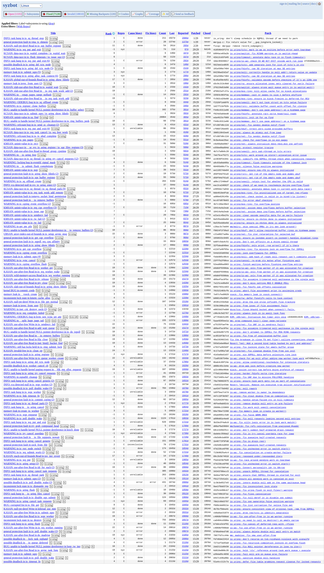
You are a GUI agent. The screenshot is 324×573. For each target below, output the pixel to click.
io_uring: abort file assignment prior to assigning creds (266, 290)
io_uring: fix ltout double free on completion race (262, 395)
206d (185, 75)
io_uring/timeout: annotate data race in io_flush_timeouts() (267, 57)
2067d (185, 531)
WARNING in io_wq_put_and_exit (22, 49)
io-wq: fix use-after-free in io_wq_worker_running (261, 516)
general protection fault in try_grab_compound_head (31, 426)
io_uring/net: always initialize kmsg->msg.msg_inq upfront (266, 143)
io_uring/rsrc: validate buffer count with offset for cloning (268, 106)
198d (185, 83)
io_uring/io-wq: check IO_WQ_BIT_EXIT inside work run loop (266, 60)
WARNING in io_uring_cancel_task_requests (28, 501)
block (95, 369)
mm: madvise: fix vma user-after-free (253, 535)
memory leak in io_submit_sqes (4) (22, 256)
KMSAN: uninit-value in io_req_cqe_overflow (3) (30, 207)
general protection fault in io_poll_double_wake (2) (31, 531)
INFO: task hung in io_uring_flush (22, 523)
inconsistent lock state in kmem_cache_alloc (27, 298)
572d (185, 173)
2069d (185, 516)
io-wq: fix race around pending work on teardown (260, 459)
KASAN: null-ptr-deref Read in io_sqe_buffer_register (32, 45)
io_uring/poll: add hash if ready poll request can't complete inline (273, 256)
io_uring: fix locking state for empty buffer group (262, 347)
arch (47, 320)
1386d (185, 335)
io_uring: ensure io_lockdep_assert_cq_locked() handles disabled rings (274, 237)
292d (185, 94)
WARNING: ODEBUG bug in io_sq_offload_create (31, 102)
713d (185, 207)
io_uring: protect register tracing (251, 147)
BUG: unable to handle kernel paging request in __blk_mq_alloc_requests (42, 369)
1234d (185, 256)
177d (185, 72)
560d (185, 147)
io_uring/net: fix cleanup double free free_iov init (262, 350)
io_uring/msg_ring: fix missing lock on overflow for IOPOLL (267, 249)
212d (185, 68)
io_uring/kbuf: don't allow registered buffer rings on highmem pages (273, 230)
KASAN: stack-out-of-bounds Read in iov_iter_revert (32, 456)
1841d (185, 395)
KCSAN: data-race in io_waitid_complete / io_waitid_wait (34, 53)
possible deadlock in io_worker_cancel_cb (26, 365)
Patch (268, 33)
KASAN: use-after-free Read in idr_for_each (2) (29, 467)
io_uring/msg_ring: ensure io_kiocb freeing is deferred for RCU (269, 98)
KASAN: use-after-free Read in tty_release (26, 279)
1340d (185, 350)
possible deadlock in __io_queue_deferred (26, 542)
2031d (185, 512)
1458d (185, 339)
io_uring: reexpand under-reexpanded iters (256, 456)
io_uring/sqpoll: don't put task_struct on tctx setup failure (268, 102)
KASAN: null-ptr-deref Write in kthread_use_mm (30, 508)
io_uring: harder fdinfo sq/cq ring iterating (258, 373)
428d (185, 136)
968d (185, 230)
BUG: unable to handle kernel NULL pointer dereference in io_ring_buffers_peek (46, 121)
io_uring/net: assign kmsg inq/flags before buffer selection (267, 207)
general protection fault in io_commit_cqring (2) (29, 399)
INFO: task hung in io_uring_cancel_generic (27, 441)
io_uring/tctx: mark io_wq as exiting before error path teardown (270, 49)
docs (313, 3)
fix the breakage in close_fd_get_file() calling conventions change (272, 339)
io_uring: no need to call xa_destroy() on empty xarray (264, 520)
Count (162, 33)
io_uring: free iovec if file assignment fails (258, 305)
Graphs (137, 14)
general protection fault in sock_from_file (25, 444)
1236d (185, 275)
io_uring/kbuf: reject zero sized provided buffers (261, 128)
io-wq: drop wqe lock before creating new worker (260, 365)
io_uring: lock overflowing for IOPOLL (253, 252)
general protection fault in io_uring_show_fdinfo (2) (31, 173)
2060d (185, 467)
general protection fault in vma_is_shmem (26, 42)
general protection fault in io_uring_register (26, 354)
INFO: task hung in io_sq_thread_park (24, 474)
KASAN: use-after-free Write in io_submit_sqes (29, 512)
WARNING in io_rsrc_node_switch (22, 448)
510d (185, 143)
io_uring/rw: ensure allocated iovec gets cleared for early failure (272, 83)
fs (46, 38)
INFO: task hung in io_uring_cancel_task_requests (30, 471)
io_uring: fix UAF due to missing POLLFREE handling (262, 377)
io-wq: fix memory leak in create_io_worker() (258, 410)
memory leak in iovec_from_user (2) (23, 83)
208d (185, 79)
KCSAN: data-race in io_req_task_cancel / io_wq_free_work (36, 132)
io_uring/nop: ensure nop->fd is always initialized (262, 170)
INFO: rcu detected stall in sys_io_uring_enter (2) (30, 185)
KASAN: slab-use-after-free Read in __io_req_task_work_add (36, 98)
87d (186, 49)
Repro (121, 33)
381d (185, 109)
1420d (185, 283)
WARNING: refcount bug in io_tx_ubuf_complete (30, 136)
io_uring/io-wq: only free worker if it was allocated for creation (271, 267)
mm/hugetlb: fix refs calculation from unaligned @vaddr (264, 426)
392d (185, 113)
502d (185, 151)
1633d (185, 358)
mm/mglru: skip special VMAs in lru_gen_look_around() (263, 226)
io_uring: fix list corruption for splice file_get (261, 505)
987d (185, 234)
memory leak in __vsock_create (20, 294)
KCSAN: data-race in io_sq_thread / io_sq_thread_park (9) (35, 188)
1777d (185, 403)
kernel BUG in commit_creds (19, 290)
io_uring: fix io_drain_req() (248, 441)
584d (185, 128)
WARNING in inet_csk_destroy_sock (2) (25, 309)
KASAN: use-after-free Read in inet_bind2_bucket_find (33, 343)
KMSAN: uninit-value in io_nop (21, 170)
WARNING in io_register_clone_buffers (25, 106)
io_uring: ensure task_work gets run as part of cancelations (267, 380)
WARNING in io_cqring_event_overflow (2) (27, 203)
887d (185, 226)
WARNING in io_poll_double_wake (23, 418)
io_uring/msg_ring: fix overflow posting (255, 203)
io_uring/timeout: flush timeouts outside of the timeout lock (268, 162)
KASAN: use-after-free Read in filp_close (26, 339)
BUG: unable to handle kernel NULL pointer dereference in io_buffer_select (44, 109)
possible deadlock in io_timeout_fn (22, 561)
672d (185, 192)
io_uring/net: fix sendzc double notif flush (257, 124)
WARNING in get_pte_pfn (18, 226)
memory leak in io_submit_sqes (20, 554)
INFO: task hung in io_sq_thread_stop (24, 38)
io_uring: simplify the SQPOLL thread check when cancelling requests (273, 158)
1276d (185, 313)
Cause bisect (135, 33)
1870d (185, 388)
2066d (185, 482)
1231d (185, 252)
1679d (185, 392)
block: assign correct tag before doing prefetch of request (267, 369)
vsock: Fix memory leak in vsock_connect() (256, 294)
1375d (185, 42)
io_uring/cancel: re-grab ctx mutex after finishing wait (265, 260)
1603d (185, 377)
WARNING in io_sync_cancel (20, 260)
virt (45, 294)
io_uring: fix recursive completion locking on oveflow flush (267, 542)
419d (185, 132)
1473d (185, 347)
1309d (185, 320)
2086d (185, 38)
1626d (185, 365)
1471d (185, 331)
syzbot (10, 5)
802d (185, 215)
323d (185, 98)
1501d (185, 305)
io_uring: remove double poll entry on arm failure (261, 403)
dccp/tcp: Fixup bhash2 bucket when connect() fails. (262, 309)
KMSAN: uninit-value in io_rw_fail (22, 222)
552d (185, 170)
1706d (185, 362)
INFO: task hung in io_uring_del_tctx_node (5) (28, 68)
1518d (185, 301)
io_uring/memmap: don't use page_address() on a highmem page (267, 109)
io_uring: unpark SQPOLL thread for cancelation (259, 471)
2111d (185, 557)
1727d (185, 429)
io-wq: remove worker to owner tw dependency (257, 392)
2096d (185, 538)
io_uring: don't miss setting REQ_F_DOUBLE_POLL (259, 283)
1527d (185, 279)
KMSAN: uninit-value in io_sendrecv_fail (26, 215)
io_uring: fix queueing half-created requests (258, 437)
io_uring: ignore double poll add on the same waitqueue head (267, 482)
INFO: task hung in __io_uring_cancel (24, 407)
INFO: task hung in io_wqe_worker (22, 392)
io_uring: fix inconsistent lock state (253, 486)
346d (185, 106)
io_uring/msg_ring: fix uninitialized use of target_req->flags (269, 192)
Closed (206, 33)
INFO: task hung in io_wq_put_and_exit (25, 422)
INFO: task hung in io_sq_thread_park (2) (26, 403)
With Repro (23, 26)
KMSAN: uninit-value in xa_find (21, 117)
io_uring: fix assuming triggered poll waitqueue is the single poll (272, 279)
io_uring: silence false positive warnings (256, 166)
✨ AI (165, 14)
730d (185, 211)
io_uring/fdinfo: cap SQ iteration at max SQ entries (262, 68)
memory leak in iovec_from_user (21, 305)
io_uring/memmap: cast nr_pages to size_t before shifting (266, 94)
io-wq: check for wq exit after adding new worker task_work (267, 358)
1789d (185, 426)
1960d (185, 497)
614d (185, 181)
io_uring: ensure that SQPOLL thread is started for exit (265, 474)
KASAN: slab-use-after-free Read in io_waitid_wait (31, 87)
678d (185, 200)
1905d (185, 459)
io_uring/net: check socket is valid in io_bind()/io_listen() (268, 196)
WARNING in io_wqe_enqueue (20, 414)
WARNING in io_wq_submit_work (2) (24, 452)
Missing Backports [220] (101, 14)
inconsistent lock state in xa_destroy (23, 520)
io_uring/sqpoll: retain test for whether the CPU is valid (266, 181)
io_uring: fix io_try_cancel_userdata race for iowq (262, 433)
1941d (185, 486)
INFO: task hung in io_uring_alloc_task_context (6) (31, 75)
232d (185, 87)
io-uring (53, 38)
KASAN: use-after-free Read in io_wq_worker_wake (32, 271)
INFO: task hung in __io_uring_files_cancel (27, 493)
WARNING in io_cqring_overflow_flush (25, 264)
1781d (185, 441)
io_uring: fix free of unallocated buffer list (258, 335)
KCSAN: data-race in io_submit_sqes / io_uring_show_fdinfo (36, 113)
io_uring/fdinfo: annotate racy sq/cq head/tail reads (263, 113)
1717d (185, 354)
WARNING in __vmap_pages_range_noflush (27, 94)
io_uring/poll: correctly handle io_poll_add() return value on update (273, 72)
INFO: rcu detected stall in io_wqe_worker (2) (28, 384)
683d (185, 196)
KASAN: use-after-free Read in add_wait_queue (29, 328)
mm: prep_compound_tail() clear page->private (258, 320)
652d (185, 188)
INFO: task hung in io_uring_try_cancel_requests (30, 373)
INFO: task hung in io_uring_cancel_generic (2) (29, 380)
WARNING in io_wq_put (17, 459)
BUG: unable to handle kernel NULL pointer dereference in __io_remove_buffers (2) (48, 230)
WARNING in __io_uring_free (20, 155)
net (51, 117)
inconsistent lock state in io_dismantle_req (26, 486)
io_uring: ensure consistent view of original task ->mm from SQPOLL (272, 508)
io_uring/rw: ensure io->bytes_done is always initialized (266, 219)
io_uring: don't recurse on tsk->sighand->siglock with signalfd (269, 538)
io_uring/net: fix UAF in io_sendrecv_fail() (257, 324)
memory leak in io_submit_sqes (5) (22, 72)
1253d (185, 260)
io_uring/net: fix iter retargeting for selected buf (262, 234)
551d (185, 139)
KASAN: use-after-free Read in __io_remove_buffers (32, 335)
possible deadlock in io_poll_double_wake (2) (28, 482)
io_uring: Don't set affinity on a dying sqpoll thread (264, 241)
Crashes (124, 14)
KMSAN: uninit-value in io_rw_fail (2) (24, 219)
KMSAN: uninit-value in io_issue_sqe (24, 211)
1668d (185, 369)
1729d (185, 437)
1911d (185, 478)
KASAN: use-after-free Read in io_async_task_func (31, 550)
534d (185, 158)
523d (185, 166)
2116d (185, 523)
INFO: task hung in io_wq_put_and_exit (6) (27, 60)
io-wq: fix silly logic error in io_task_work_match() (263, 422)
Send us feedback (183, 14)
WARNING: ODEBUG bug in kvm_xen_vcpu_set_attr (32, 316)
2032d (185, 508)
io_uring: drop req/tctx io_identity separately (259, 512)
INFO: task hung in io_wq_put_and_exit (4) (27, 128)
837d (185, 219)
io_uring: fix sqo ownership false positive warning (262, 501)
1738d (185, 433)
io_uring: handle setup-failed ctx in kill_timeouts (262, 399)
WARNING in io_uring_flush (19, 490)
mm (61, 42)
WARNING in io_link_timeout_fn (22, 395)
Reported (183, 33)
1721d (185, 410)
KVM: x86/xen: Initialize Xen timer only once (258, 316)
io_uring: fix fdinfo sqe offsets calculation (258, 286)
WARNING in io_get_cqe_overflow (23, 249)
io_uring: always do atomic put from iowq (255, 132)
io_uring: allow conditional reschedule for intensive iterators (269, 362)
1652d (185, 380)
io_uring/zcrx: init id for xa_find (251, 117)
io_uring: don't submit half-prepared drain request (262, 429)
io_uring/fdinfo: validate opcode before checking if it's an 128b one (273, 79)
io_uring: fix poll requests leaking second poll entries (265, 418)
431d (185, 124)
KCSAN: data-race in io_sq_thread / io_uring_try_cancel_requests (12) (41, 158)
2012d (185, 493)
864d (185, 222)
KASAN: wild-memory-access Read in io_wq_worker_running (37, 275)
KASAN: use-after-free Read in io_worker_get (28, 267)
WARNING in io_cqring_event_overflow (25, 252)
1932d (185, 471)
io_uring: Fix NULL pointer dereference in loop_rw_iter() (266, 546)
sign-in (283, 3)
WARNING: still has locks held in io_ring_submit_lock (33, 347)
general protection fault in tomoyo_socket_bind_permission (35, 196)
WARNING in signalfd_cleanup (20, 377)
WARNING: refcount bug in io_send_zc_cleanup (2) (31, 124)
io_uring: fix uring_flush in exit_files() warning (261, 490)
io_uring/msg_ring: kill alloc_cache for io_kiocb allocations (268, 91)
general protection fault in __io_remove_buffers (29, 200)
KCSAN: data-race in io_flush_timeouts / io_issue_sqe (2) (34, 57)
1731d (185, 444)
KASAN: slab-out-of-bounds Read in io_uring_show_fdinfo (35, 286)
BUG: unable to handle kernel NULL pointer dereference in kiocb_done (41, 429)
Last (172, 33)
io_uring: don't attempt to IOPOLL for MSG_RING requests (265, 331)
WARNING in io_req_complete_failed (24, 313)
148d (185, 64)
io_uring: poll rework (243, 388)
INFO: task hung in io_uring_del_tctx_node (27, 362)
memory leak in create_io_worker (21, 410)
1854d (185, 448)
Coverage (152, 14)
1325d (185, 286)
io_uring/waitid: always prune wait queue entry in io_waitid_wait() (272, 87)
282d (185, 60)
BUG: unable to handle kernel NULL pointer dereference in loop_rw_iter (42, 546)
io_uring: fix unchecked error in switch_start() (260, 448)
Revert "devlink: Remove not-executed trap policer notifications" (271, 384)
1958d (185, 490)
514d (185, 162)
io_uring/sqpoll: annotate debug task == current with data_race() (271, 188)
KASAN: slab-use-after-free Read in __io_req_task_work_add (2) (38, 91)
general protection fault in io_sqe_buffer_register (29, 177)
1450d (185, 343)
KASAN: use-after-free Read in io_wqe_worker (29, 516)
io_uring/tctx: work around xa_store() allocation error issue (268, 155)
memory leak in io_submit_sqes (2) (22, 478)
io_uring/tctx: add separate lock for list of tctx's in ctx (267, 64)
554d (185, 155)
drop (51, 23)
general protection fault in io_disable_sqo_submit (30, 497)
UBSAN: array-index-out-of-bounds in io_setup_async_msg (35, 234)
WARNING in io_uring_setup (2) (21, 463)
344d (185, 102)
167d (185, 53)
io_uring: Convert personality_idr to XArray (257, 467)
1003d (185, 241)
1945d (185, 501)
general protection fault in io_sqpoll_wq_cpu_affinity (32, 241)
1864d (185, 407)
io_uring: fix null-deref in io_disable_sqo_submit (261, 497)
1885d (185, 399)
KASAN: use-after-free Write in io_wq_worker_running (33, 527)
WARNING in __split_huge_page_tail (24, 320)
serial (63, 279)
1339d (185, 298)
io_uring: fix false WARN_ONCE (248, 414)
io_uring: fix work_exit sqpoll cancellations (258, 407)
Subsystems (32, 14)
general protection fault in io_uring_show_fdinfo (29, 245)
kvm (65, 317)
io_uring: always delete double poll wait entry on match (265, 531)
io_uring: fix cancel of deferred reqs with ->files (262, 523)
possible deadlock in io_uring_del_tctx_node (27, 64)
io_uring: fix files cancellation (250, 493)
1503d (185, 290)
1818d (185, 414)
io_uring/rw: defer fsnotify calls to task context (261, 298)
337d (185, 57)
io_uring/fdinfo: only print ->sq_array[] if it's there (264, 245)
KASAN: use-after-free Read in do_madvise (27, 535)
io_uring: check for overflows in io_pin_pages (258, 139)
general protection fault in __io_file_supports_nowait (31, 437)
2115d (185, 550)
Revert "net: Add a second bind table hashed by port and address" (271, 343)
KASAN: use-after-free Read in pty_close (26, 283)
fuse (68, 283)
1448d (185, 316)
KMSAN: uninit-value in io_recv (21, 143)
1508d (185, 294)
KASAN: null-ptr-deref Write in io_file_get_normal (31, 301)
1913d (185, 474)
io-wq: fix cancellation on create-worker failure (260, 452)
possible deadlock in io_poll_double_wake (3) (28, 388)
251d (185, 91)
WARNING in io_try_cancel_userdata (24, 433)
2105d (185, 535)
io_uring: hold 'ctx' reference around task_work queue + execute (270, 550)
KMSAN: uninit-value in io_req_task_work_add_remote (33, 192)
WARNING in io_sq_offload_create (22, 181)
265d (185, 45)
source (306, 3)
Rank (108, 33)
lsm (38, 290)
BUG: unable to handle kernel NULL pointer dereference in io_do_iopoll (42, 331)
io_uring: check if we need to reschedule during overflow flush (269, 185)
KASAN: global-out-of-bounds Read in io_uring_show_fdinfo (36, 79)
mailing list (295, 3)
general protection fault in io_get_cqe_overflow (29, 237)
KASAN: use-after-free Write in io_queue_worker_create (34, 358)
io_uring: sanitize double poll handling (255, 557)
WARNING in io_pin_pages (18, 139)
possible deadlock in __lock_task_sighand (26, 538)
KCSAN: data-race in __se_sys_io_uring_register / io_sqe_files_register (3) (43, 147)
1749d (185, 456)
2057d (185, 520)
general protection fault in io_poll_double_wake (29, 557)
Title (53, 33)
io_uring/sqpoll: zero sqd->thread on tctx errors (260, 151)
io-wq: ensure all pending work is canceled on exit (262, 478)
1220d (185, 249)
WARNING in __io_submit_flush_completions (28, 166)
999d (185, 245)
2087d (185, 527)
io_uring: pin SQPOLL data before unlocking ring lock (263, 354)
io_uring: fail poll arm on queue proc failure (258, 554)
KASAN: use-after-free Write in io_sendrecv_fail (29, 324)
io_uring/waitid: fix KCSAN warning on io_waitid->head (264, 53)
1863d (185, 418)
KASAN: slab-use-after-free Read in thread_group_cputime (35, 151)
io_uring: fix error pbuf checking (251, 200)
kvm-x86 (74, 317)
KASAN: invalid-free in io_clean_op (23, 350)
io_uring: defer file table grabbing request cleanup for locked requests (275, 561)
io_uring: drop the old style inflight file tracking (262, 301)
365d (185, 117)
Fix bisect (150, 33)
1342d (185, 324)
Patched (195, 33)
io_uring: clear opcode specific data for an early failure (266, 215)
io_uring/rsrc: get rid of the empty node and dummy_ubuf (265, 173)
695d (185, 203)
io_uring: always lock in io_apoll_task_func (257, 313)
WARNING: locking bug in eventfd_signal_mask (29, 162)
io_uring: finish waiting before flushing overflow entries (266, 264)
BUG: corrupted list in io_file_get (21, 505)
